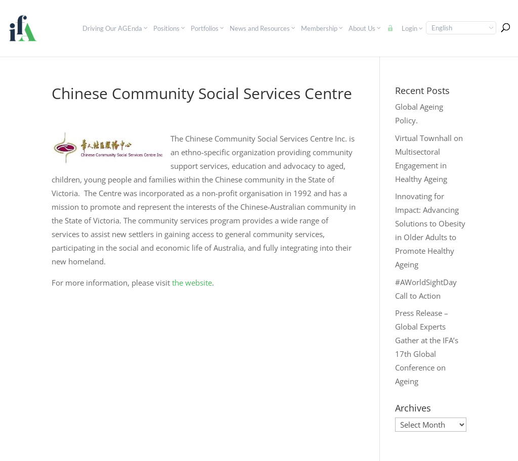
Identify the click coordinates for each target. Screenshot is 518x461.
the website (192, 283)
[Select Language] (461, 27)
